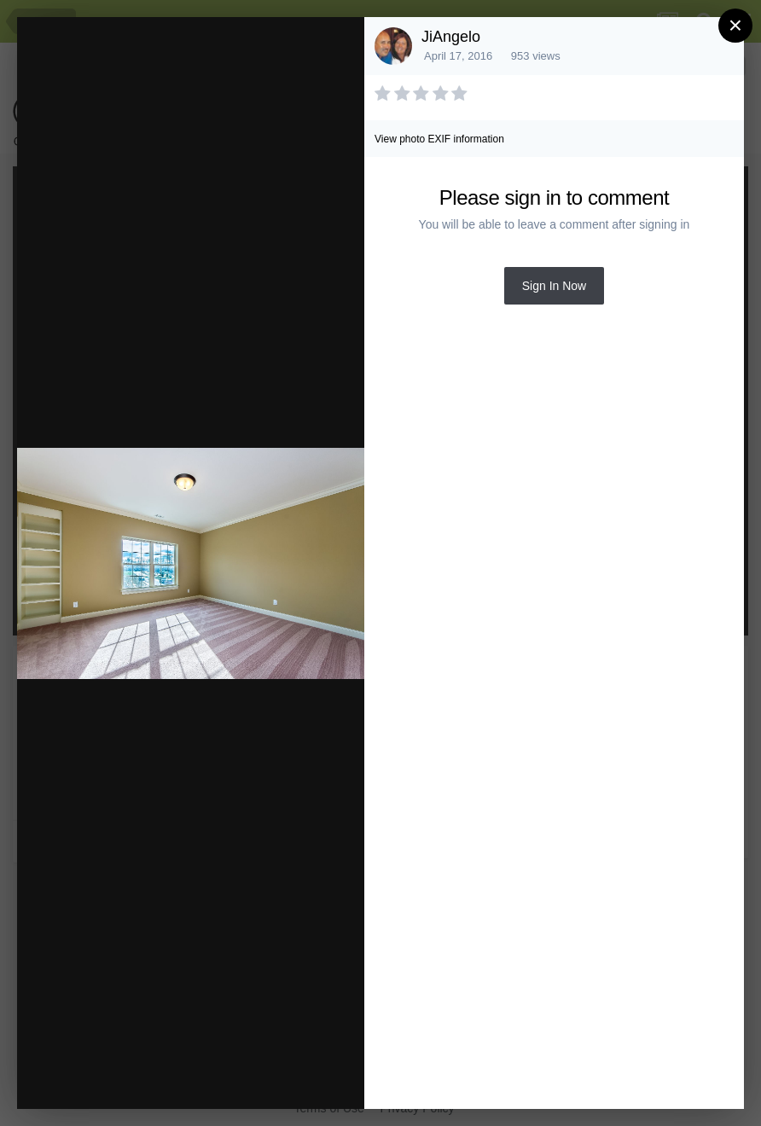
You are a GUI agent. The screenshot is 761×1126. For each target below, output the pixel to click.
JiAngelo (450, 36)
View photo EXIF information (439, 139)
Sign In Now (554, 286)
